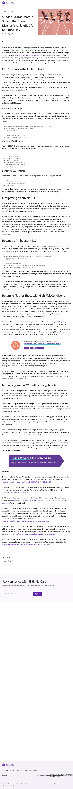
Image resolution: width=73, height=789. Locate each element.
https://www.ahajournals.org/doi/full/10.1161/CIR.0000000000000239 (25, 521)
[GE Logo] (8, 3)
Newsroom (5, 770)
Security (52, 786)
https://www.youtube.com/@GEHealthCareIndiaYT (55, 775)
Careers (12, 770)
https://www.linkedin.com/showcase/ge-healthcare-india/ (51, 775)
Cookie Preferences (42, 784)
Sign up (37, 594)
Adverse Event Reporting (31, 770)
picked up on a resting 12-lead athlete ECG (27, 55)
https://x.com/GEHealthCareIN (46, 775)
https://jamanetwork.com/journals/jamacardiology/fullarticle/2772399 (26, 545)
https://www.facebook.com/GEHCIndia (38, 775)
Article (13, 12)
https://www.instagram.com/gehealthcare (42, 775)
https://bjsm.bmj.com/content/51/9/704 (15, 492)
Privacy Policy (53, 784)
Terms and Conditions (42, 786)
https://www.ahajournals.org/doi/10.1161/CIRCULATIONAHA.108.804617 (26, 482)
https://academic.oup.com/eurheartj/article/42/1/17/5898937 (34, 534)
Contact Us (20, 770)
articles (4, 12)
